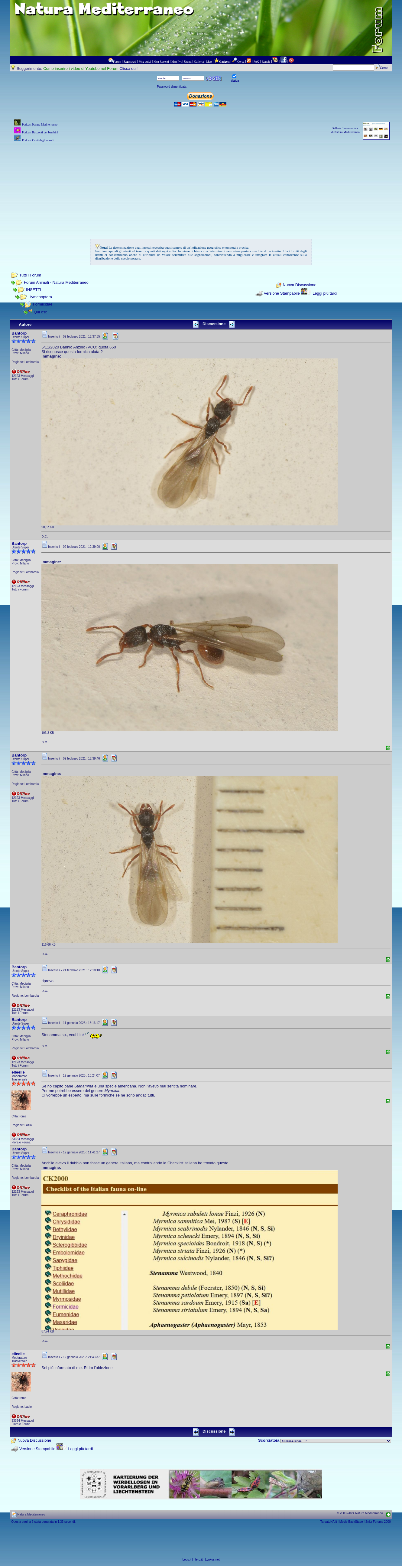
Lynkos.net (212, 1559)
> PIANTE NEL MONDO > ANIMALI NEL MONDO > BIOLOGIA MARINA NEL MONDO (335, 1441)
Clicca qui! (128, 68)
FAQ (256, 61)
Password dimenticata (171, 86)
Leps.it (186, 1559)
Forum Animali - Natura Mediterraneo (56, 282)
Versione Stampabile (282, 293)
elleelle (17, 1072)
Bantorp (19, 333)
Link (83, 1034)
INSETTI (33, 289)
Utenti (188, 61)
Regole (266, 61)
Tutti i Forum (30, 275)
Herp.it (198, 1559)
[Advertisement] (201, 185)
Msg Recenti (161, 61)
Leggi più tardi (325, 293)
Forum (117, 61)
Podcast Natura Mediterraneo (39, 124)
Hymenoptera (40, 297)
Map (209, 61)
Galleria (199, 61)
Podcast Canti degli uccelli (38, 140)
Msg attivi (145, 61)
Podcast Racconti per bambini (40, 132)
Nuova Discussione (299, 285)
